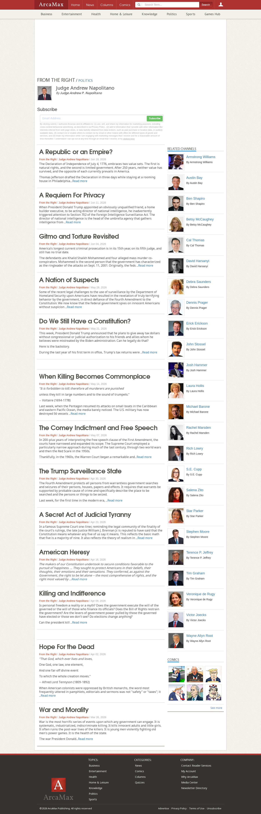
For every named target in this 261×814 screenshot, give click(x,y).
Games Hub (212, 14)
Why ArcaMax (189, 777)
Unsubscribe (214, 808)
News (138, 765)
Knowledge (149, 14)
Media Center (189, 782)
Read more (79, 181)
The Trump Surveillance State (80, 470)
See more (216, 708)
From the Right (48, 159)
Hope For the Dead (66, 646)
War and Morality (64, 709)
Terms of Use (196, 808)
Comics (139, 771)
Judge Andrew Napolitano (74, 159)
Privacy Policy (179, 808)
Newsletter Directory (194, 788)
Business (46, 14)
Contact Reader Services (196, 765)
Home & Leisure (121, 14)
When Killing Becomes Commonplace (94, 376)
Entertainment (72, 14)
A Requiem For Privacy (72, 194)
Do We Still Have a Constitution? (85, 320)
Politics (172, 14)
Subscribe (154, 118)
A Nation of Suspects (69, 279)
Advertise (163, 808)
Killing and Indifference (72, 592)
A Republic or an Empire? (76, 151)
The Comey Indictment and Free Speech (98, 427)
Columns (140, 777)
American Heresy (64, 551)
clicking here (129, 139)
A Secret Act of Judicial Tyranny (85, 514)
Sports (190, 14)
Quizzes (140, 782)
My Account (188, 771)
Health (96, 14)
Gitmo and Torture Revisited (79, 236)
